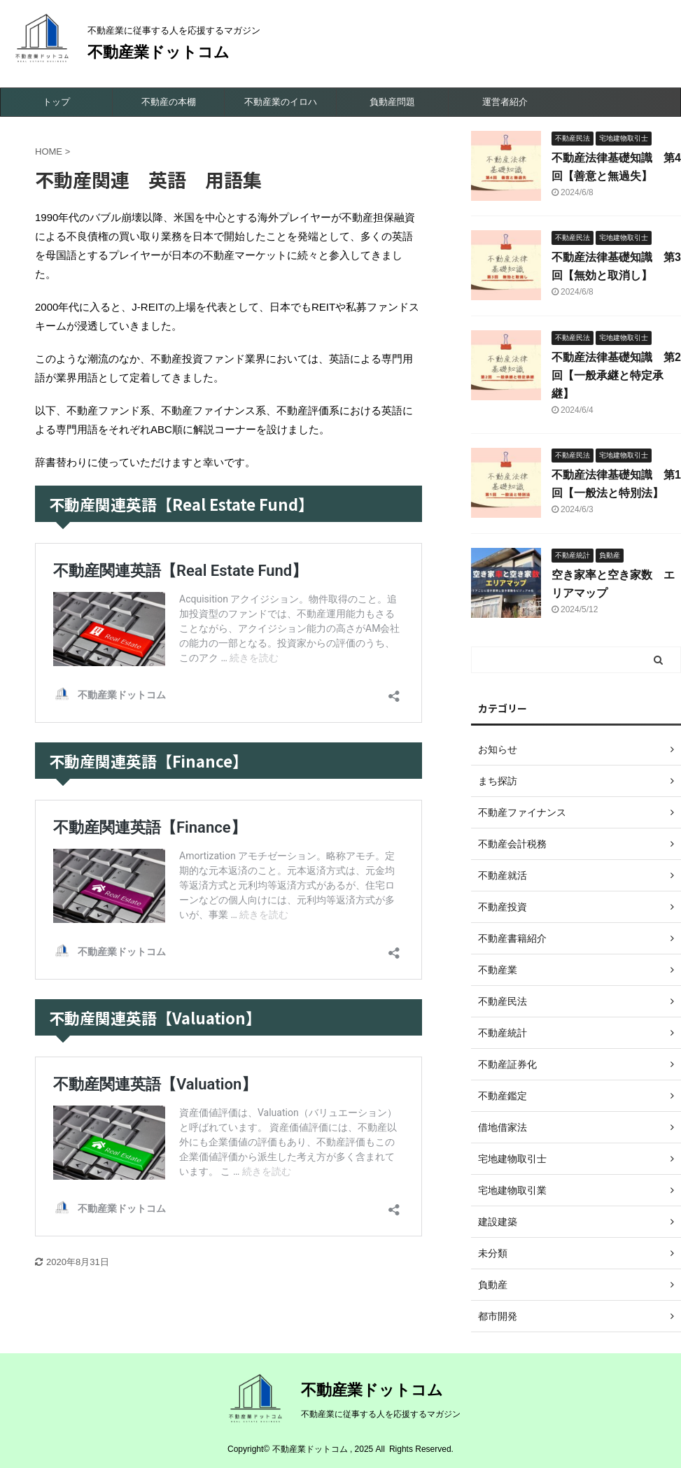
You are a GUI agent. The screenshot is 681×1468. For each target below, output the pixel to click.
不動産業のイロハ (280, 102)
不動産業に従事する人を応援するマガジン (381, 1414)
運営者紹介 (505, 102)
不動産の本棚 (168, 102)
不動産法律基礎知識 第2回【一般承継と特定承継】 (616, 375)
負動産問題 (392, 102)
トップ (56, 102)
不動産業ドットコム (158, 52)
